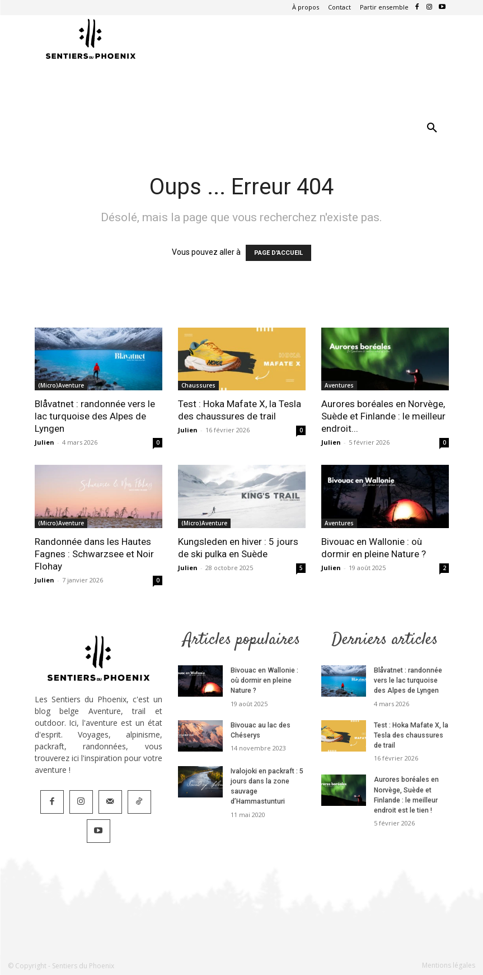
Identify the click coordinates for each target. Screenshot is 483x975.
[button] (432, 128)
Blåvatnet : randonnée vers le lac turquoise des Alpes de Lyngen (95, 416)
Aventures (339, 385)
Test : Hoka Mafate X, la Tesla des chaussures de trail (410, 735)
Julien (44, 442)
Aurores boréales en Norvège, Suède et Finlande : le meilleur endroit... (383, 416)
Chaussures (198, 385)
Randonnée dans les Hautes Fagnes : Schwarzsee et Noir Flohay (94, 554)
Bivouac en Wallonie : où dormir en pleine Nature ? (268, 680)
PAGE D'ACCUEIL (278, 252)
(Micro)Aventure (61, 385)
